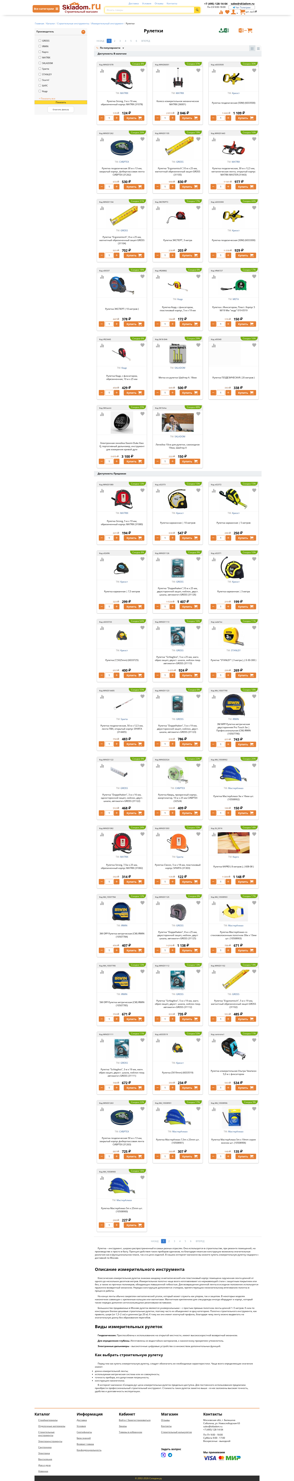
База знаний (84, 1438)
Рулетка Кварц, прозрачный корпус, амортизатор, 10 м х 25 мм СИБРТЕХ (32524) (177, 798)
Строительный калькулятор (176, 1432)
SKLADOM (46, 63)
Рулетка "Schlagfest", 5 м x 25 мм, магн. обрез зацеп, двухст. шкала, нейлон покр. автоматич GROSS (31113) (178, 660)
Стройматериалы (48, 1420)
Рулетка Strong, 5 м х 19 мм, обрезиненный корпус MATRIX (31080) (122, 522)
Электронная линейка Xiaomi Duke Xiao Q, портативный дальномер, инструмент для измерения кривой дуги (122, 446)
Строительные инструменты (46, 1433)
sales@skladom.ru (242, 3)
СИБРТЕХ (124, 161)
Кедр (43, 91)
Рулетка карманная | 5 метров (233, 522)
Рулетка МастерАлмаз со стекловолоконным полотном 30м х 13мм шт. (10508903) (233, 935)
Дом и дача (44, 1465)
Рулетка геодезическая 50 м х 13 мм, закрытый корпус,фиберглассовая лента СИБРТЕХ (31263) (122, 1141)
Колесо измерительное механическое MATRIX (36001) (178, 103)
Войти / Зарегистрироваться (135, 1420)
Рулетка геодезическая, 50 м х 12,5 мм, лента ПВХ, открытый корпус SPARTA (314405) (121, 729)
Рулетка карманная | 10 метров (177, 522)
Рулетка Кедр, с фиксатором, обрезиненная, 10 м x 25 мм (122, 377)
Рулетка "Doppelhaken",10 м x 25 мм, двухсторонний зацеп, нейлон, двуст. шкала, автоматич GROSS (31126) (177, 591)
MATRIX (44, 57)
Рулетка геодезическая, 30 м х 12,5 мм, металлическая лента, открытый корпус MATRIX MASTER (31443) (234, 171)
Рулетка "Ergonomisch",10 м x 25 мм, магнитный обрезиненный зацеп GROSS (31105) (177, 171)
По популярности (108, 48)
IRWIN (43, 46)
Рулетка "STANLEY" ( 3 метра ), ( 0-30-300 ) (233, 660)
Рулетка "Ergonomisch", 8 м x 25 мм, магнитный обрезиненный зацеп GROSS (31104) (122, 240)
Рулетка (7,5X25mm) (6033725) (122, 660)
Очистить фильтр (61, 109)
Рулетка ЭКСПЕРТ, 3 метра (177, 240)
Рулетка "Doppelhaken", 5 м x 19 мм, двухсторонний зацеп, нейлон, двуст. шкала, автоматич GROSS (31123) (177, 729)
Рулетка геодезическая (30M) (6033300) (233, 240)
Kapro (43, 52)
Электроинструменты (50, 1441)
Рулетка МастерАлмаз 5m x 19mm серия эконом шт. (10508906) (233, 1141)
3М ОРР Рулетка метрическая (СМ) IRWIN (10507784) (122, 935)
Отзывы (159, 3)
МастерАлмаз (235, 788)
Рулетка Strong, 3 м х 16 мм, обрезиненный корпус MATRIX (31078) (122, 103)
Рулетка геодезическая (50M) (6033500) (233, 102)
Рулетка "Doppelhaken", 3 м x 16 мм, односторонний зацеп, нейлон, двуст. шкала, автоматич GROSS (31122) (122, 798)
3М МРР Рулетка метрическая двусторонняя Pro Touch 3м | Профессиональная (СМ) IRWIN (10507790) (233, 729)
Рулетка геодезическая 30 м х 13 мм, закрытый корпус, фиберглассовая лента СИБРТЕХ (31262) (122, 171)
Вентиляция (45, 1459)
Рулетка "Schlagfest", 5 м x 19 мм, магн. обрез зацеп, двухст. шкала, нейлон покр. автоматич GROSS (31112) (178, 1004)
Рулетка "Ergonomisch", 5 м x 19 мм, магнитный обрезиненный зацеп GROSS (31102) (233, 1004)
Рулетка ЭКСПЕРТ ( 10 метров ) (122, 308)
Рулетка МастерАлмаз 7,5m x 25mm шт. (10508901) (178, 1141)
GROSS (44, 40)
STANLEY (45, 74)
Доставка (134, 3)
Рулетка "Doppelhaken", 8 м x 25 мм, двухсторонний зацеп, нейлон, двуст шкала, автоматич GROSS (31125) (177, 935)
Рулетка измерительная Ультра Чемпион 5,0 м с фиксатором (233, 1072)
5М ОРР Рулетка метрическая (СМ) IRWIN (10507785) (122, 1004)
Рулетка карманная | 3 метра (233, 591)
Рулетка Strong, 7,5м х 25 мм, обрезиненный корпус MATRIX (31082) (122, 866)
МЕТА (236, 299)
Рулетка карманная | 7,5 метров (122, 591)
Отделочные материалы (51, 1426)
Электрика (44, 1453)
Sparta (44, 68)
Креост (236, 93)
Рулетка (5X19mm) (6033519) (177, 1072)
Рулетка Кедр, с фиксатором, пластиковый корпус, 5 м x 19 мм (178, 309)
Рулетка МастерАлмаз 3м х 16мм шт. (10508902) (233, 798)
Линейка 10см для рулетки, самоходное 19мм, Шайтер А (178, 446)
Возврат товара (85, 1444)
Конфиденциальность (89, 1450)
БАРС (43, 85)
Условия (146, 3)
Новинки (43, 1471)
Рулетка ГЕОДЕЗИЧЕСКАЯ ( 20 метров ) (233, 377)
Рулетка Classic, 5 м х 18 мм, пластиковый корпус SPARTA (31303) (178, 866)
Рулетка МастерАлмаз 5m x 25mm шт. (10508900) (122, 1210)
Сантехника (45, 1447)
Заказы (123, 1426)
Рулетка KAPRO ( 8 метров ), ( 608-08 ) (233, 866)
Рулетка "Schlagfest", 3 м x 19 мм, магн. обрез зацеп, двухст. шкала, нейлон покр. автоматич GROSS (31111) (122, 1072)
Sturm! (44, 80)
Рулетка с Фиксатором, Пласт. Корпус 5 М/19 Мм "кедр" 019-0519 (233, 309)
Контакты (172, 3)
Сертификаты (84, 1432)
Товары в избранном (130, 1432)
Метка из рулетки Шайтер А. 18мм (178, 377)
